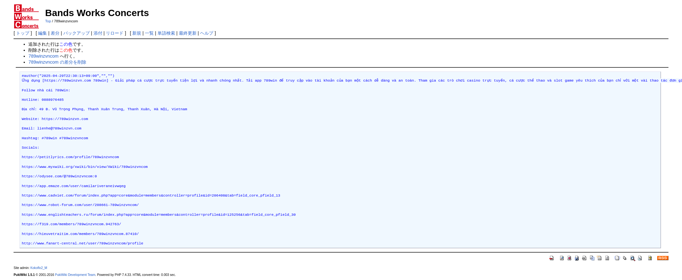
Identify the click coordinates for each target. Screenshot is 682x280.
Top (48, 21)
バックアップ (76, 33)
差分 (55, 33)
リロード (114, 33)
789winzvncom (43, 56)
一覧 (149, 33)
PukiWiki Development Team (75, 275)
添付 (98, 33)
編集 (42, 33)
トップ (22, 33)
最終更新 (188, 33)
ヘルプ (206, 33)
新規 (136, 33)
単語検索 (166, 33)
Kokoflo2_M (39, 268)
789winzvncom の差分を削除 (57, 62)
